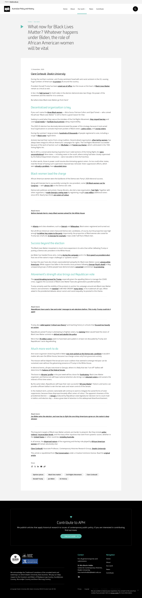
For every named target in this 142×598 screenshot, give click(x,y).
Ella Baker (65, 145)
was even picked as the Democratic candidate (83, 354)
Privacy (79, 589)
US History (63, 479)
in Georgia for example (57, 236)
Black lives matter (54, 475)
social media (40, 122)
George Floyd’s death (97, 264)
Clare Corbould (38, 74)
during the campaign (70, 255)
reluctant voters (91, 377)
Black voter (42, 135)
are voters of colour (61, 195)
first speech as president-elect (98, 255)
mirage (53, 396)
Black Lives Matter (102, 86)
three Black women (54, 112)
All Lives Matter (86, 384)
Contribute (100, 9)
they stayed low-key (98, 119)
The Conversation (62, 453)
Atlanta (35, 226)
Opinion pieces (38, 475)
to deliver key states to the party (49, 233)
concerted (79, 267)
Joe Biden (51, 479)
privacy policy (115, 593)
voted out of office (65, 86)
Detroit (64, 226)
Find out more (70, 536)
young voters (100, 129)
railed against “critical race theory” (53, 325)
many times (78, 289)
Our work (81, 9)
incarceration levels (45, 434)
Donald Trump (38, 479)
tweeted (55, 289)
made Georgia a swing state (56, 192)
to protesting (99, 267)
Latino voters (86, 129)
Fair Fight (95, 190)
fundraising (84, 374)
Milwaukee (75, 226)
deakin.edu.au (14, 2)
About (72, 9)
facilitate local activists (55, 122)
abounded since (60, 166)
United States (39, 437)
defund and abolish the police (65, 334)
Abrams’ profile (47, 374)
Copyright (87, 589)
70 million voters (45, 339)
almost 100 (48, 185)
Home (65, 9)
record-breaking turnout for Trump (47, 279)
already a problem (42, 166)
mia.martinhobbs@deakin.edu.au (89, 572)
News (91, 9)
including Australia (67, 437)
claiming (82, 332)
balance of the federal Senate (53, 370)
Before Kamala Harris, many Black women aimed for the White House (58, 213)
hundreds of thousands (68, 133)
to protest (57, 82)
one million (89, 192)
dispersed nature (50, 441)
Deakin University (56, 74)
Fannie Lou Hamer (79, 145)
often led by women (99, 140)
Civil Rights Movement (74, 475)
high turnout (44, 93)
